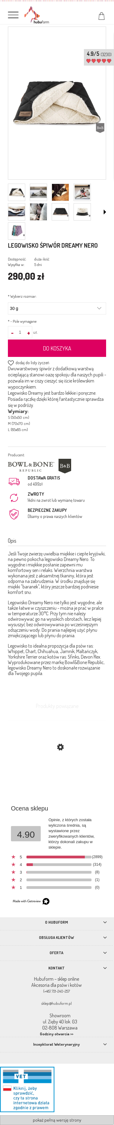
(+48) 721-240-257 (56, 991)
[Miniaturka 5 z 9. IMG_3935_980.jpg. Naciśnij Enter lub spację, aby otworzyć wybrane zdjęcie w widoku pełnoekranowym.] (16, 211)
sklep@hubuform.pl (56, 1003)
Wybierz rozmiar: (22, 296)
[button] (105, 212)
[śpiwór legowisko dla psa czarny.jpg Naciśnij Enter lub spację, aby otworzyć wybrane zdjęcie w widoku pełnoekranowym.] (57, 103)
